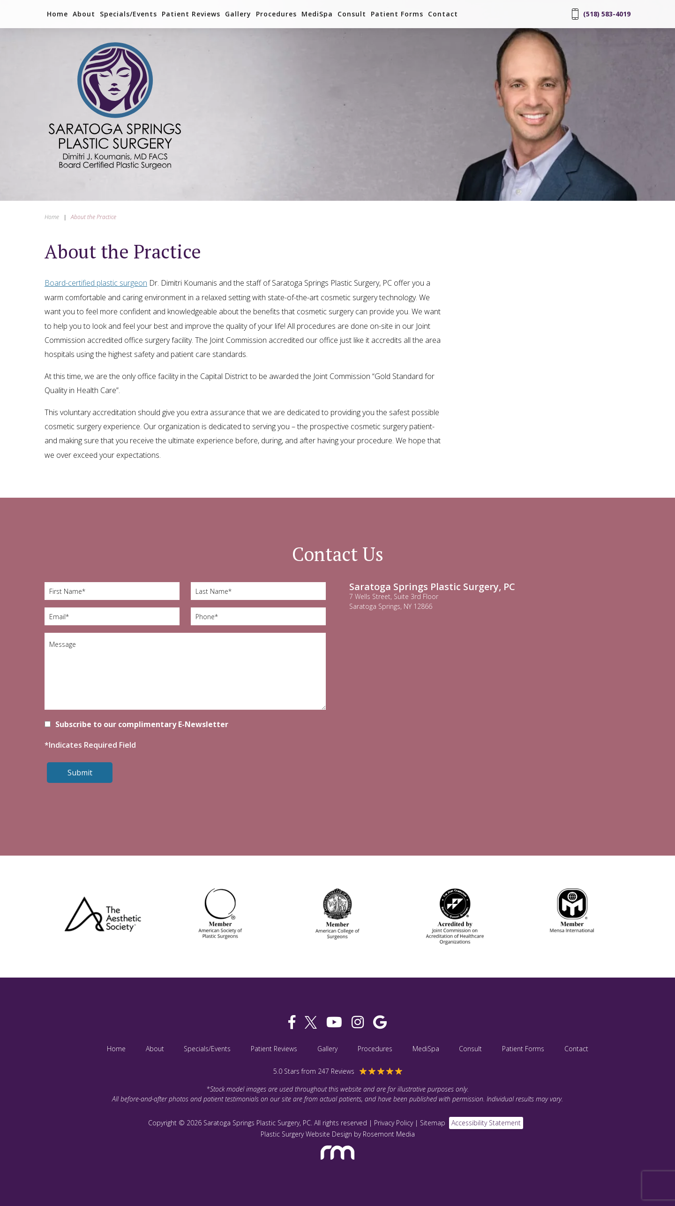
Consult (352, 14)
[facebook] (292, 1022)
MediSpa (317, 14)
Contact (443, 14)
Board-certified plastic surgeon (96, 283)
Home (57, 14)
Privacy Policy (393, 1122)
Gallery (238, 14)
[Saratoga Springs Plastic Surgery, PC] (115, 170)
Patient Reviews (191, 14)
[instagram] (357, 1022)
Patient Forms (397, 14)
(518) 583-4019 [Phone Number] (601, 14)
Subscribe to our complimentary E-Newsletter (141, 724)
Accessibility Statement (486, 1122)
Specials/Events (128, 14)
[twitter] (311, 1022)
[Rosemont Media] (337, 1163)
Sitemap (432, 1122)
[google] (379, 1022)
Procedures (276, 14)
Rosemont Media (389, 1134)
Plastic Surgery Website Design (306, 1134)
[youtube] (334, 1022)
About (84, 14)
